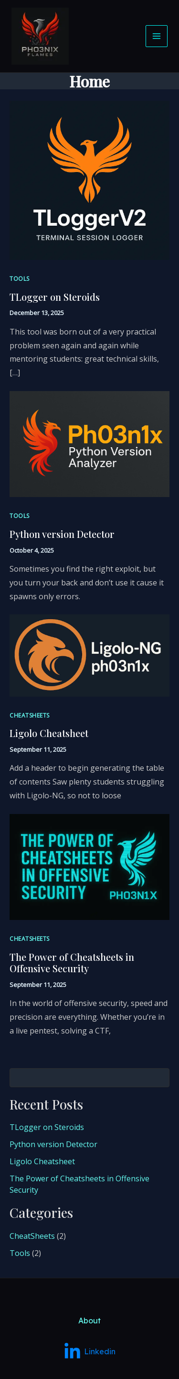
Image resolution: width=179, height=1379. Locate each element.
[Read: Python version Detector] (89, 443)
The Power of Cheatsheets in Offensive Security (72, 962)
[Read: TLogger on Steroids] (89, 179)
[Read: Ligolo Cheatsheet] (89, 655)
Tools (20, 279)
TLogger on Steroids (55, 296)
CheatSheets (30, 715)
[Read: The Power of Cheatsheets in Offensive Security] (89, 866)
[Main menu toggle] (157, 36)
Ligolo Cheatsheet (49, 733)
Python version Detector (62, 533)
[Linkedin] (89, 1260)
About (89, 1228)
